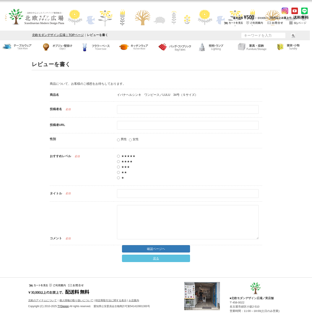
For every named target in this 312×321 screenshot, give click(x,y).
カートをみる (233, 23)
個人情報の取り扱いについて (76, 300)
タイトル (56, 193)
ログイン (298, 23)
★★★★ (125, 161)
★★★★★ (126, 156)
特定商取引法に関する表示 (111, 300)
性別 (53, 139)
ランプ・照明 (214, 46)
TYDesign (63, 306)
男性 (122, 139)
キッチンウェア (136, 46)
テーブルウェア (19, 46)
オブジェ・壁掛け (58, 46)
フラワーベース (97, 46)
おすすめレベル (60, 156)
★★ (122, 172)
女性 (134, 139)
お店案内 (134, 300)
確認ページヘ (156, 249)
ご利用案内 (254, 23)
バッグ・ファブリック (175, 46)
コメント (56, 238)
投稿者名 (56, 109)
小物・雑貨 (292, 46)
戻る (156, 258)
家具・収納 (253, 46)
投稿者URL (57, 125)
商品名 (54, 94)
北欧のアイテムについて (42, 300)
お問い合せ (276, 23)
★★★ (123, 167)
